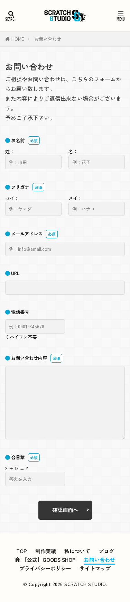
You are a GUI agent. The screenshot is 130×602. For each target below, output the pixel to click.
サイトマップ (95, 568)
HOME (17, 39)
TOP (21, 551)
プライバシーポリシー (45, 568)
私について (77, 551)
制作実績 (45, 551)
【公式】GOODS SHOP (45, 559)
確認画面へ (65, 509)
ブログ (106, 551)
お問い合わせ (47, 39)
